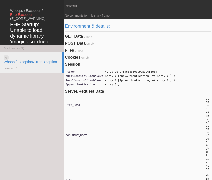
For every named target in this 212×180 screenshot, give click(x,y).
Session (72, 64)
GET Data (74, 36)
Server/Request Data (84, 91)
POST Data (75, 43)
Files (69, 50)
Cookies (72, 57)
